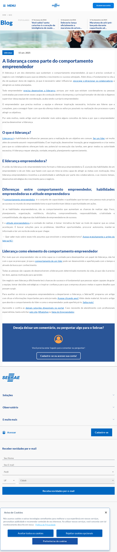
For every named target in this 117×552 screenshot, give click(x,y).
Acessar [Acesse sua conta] (11, 432)
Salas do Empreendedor (63, 312)
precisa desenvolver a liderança (39, 90)
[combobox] (58, 472)
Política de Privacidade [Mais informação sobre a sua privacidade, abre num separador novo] (45, 524)
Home (4, 15)
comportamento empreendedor (19, 199)
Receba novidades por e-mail (58, 490)
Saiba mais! (88, 302)
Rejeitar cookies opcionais (79, 533)
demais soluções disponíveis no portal (45, 308)
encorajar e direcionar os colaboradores (93, 80)
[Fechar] (105, 512)
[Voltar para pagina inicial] (58, 378)
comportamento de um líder (48, 261)
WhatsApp (43, 312)
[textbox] (60, 472)
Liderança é (8, 138)
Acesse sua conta (103, 5)
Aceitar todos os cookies (30, 533)
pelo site (33, 312)
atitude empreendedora (17, 223)
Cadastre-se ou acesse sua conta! (58, 355)
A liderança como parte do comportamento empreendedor (47, 63)
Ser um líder (99, 138)
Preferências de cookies (55, 541)
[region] (55, 529)
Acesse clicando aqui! (68, 298)
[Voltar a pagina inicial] (58, 5)
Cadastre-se (101, 432)
